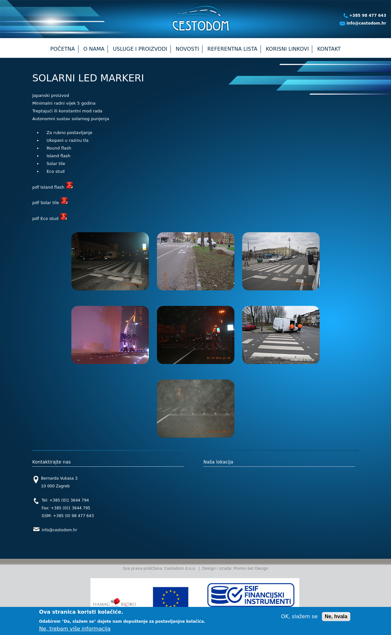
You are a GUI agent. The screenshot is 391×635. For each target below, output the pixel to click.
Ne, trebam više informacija (74, 629)
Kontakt (329, 49)
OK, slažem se (299, 616)
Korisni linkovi (287, 49)
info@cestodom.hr (366, 23)
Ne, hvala (336, 616)
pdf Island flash (52, 187)
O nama (93, 49)
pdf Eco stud (49, 218)
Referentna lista (232, 49)
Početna (62, 49)
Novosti (187, 49)
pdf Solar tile (49, 202)
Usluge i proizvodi (140, 49)
